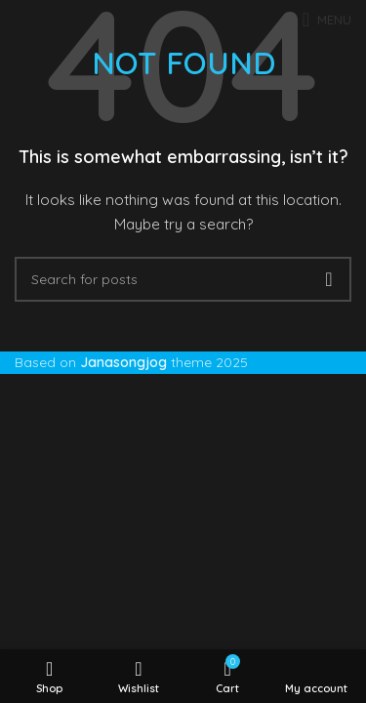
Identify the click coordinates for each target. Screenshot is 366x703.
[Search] (183, 279)
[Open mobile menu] (327, 19)
